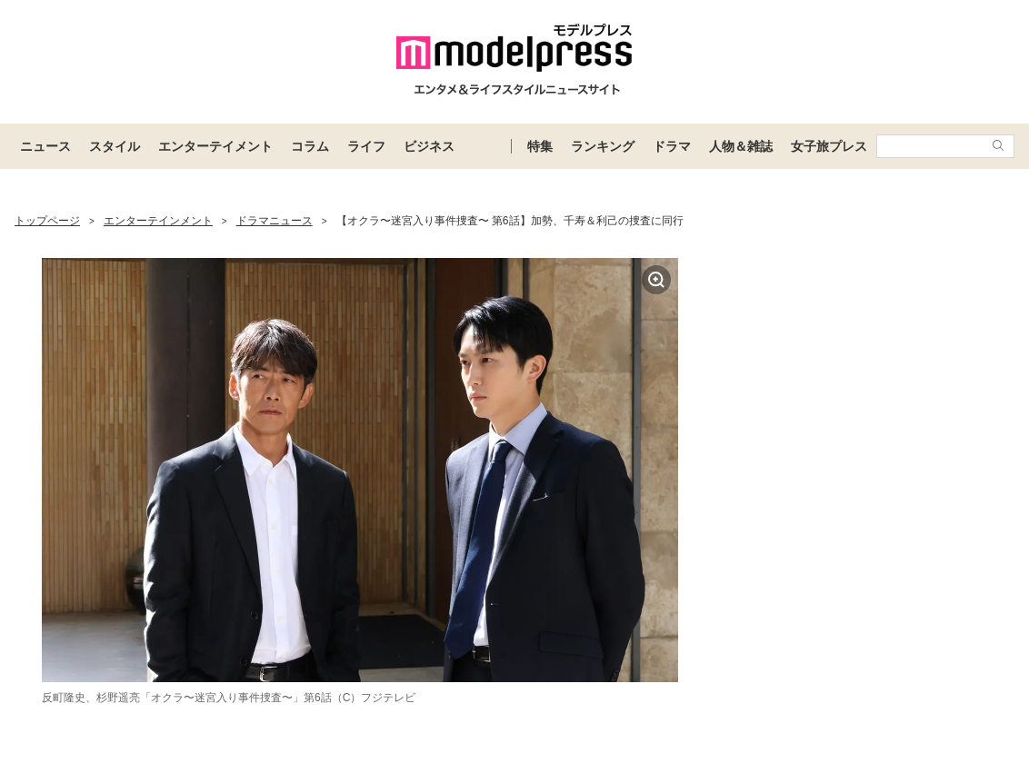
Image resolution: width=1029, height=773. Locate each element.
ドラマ (672, 146)
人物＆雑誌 (741, 146)
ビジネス (429, 146)
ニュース (45, 146)
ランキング (602, 146)
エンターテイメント (215, 146)
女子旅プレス (829, 146)
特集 (540, 146)
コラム (310, 146)
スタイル (114, 146)
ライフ (366, 146)
